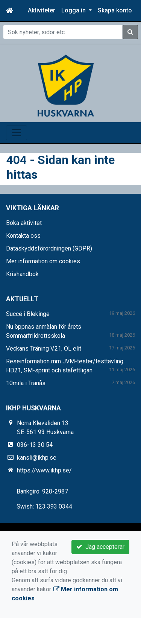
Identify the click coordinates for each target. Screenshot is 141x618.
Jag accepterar (100, 546)
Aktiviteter (41, 10)
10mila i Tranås (25, 383)
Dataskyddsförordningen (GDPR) (49, 248)
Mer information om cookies (43, 261)
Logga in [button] (74, 10)
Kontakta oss (23, 235)
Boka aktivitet (24, 222)
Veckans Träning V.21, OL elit (43, 348)
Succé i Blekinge (28, 313)
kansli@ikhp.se (36, 457)
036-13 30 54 (35, 444)
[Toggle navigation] (16, 132)
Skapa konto (115, 10)
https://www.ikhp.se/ (44, 470)
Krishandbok (22, 274)
